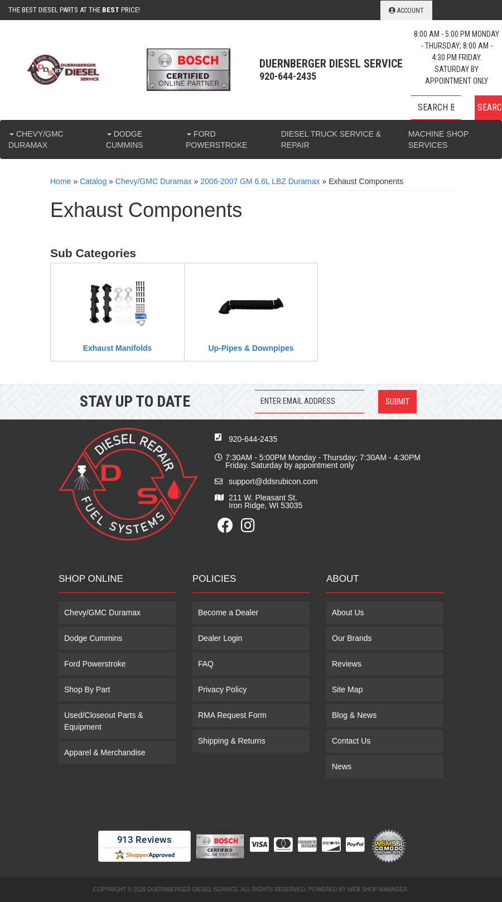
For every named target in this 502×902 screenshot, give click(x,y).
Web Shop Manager (377, 889)
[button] (456, 107)
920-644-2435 (253, 439)
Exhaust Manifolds (117, 348)
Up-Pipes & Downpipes (250, 348)
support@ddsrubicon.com (273, 481)
